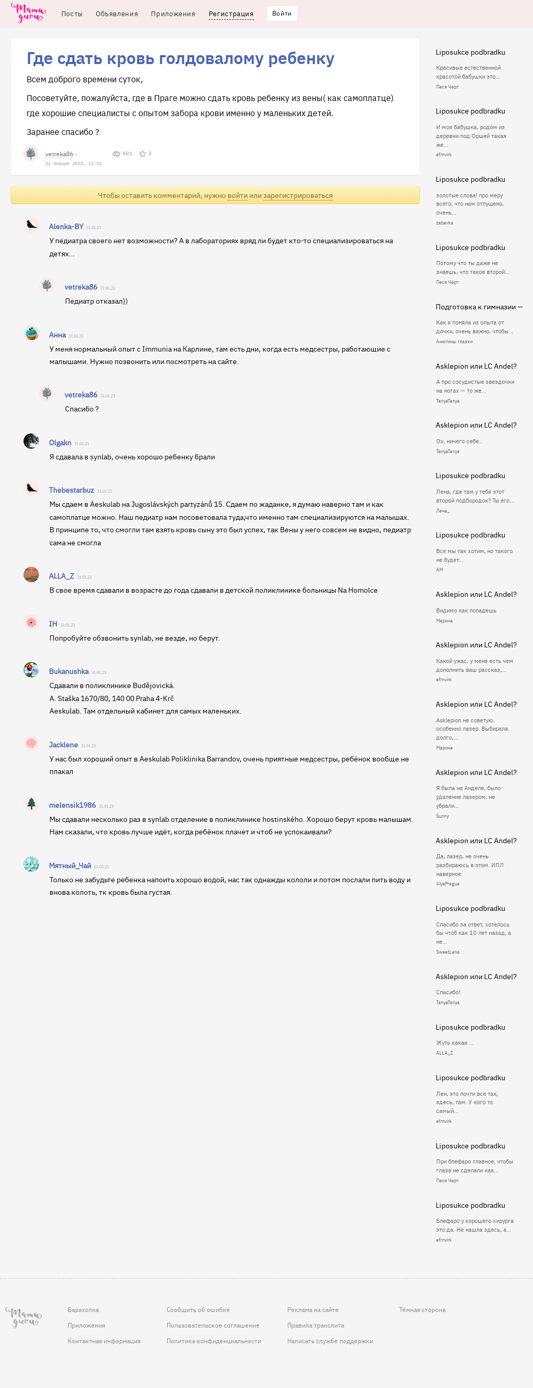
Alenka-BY (66, 226)
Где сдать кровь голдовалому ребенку (181, 57)
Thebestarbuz (71, 489)
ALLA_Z (61, 575)
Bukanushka (68, 671)
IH (53, 623)
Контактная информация (104, 1340)
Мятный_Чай (70, 865)
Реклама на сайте (313, 1309)
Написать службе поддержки (330, 1340)
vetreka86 (59, 153)
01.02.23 (101, 867)
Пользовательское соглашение (213, 1325)
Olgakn (60, 442)
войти (237, 195)
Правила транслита (315, 1325)
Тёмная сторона (422, 1309)
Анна (57, 334)
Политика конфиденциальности (214, 1340)
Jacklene (63, 744)
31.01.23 (93, 228)
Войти (282, 13)
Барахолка (83, 1309)
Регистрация (231, 13)
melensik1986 (72, 804)
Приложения (86, 1325)
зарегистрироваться (298, 195)
